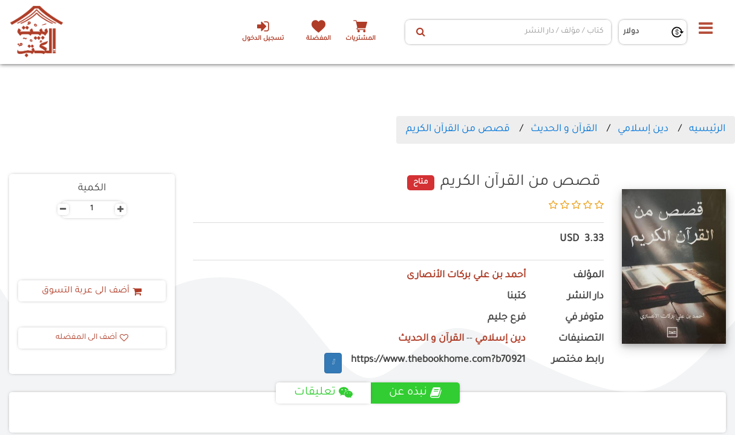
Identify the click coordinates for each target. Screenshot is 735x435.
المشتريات (360, 39)
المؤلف (588, 276)
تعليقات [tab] (323, 393)
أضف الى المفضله (92, 338)
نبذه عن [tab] (415, 393)
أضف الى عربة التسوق (92, 291)
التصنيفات (581, 339)
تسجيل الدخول (263, 30)
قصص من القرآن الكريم (458, 129)
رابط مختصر (578, 360)
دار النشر (585, 297)
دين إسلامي (643, 129)
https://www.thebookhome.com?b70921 (438, 360)
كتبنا (516, 297)
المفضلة (318, 39)
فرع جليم (507, 318)
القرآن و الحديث (564, 129)
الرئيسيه (707, 129)
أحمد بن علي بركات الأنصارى (466, 276)
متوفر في (584, 318)
